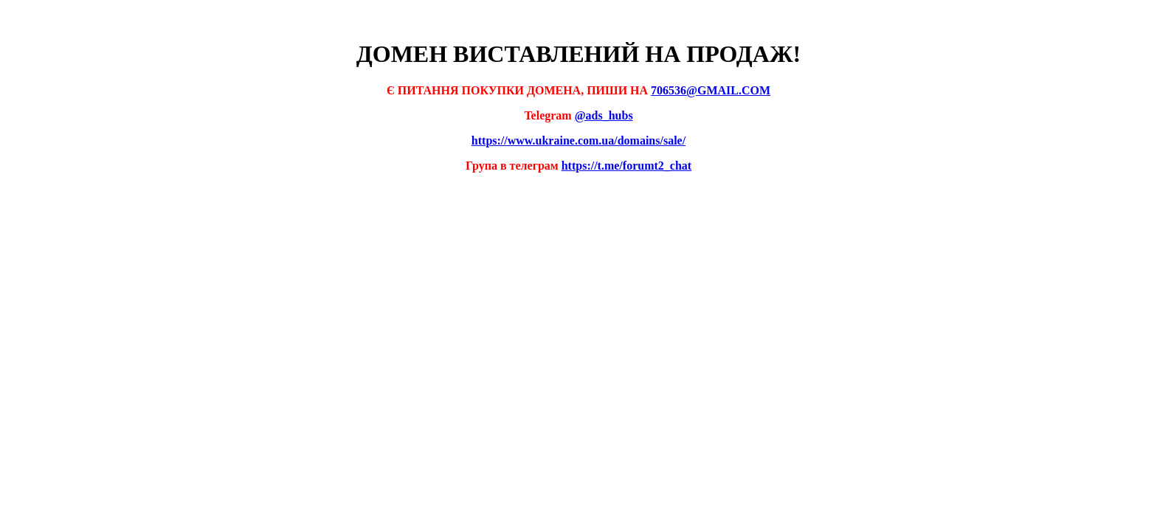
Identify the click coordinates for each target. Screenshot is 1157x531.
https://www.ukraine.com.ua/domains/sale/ (578, 140)
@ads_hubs (604, 115)
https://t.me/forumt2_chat (626, 165)
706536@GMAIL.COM (710, 90)
